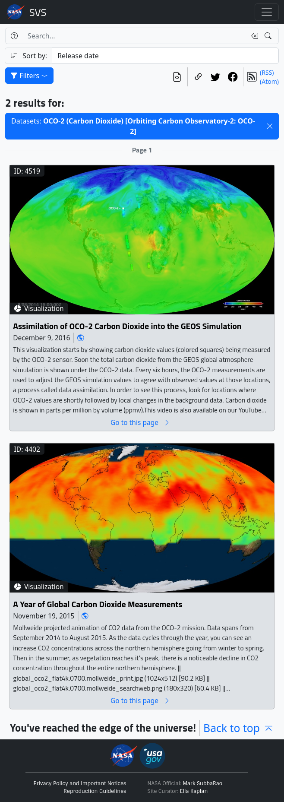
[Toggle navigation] (267, 12)
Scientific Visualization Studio (38, 12)
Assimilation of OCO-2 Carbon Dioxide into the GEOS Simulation (127, 326)
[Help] (14, 36)
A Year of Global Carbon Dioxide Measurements (97, 604)
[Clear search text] (253, 36)
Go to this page (140, 422)
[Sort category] (165, 56)
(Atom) (269, 81)
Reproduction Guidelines (94, 791)
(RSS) (267, 72)
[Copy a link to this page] (198, 77)
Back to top (238, 728)
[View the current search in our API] (177, 76)
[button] (270, 126)
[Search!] (269, 36)
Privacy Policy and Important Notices (80, 783)
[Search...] (134, 36)
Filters (29, 75)
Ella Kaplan (194, 791)
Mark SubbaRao (203, 783)
